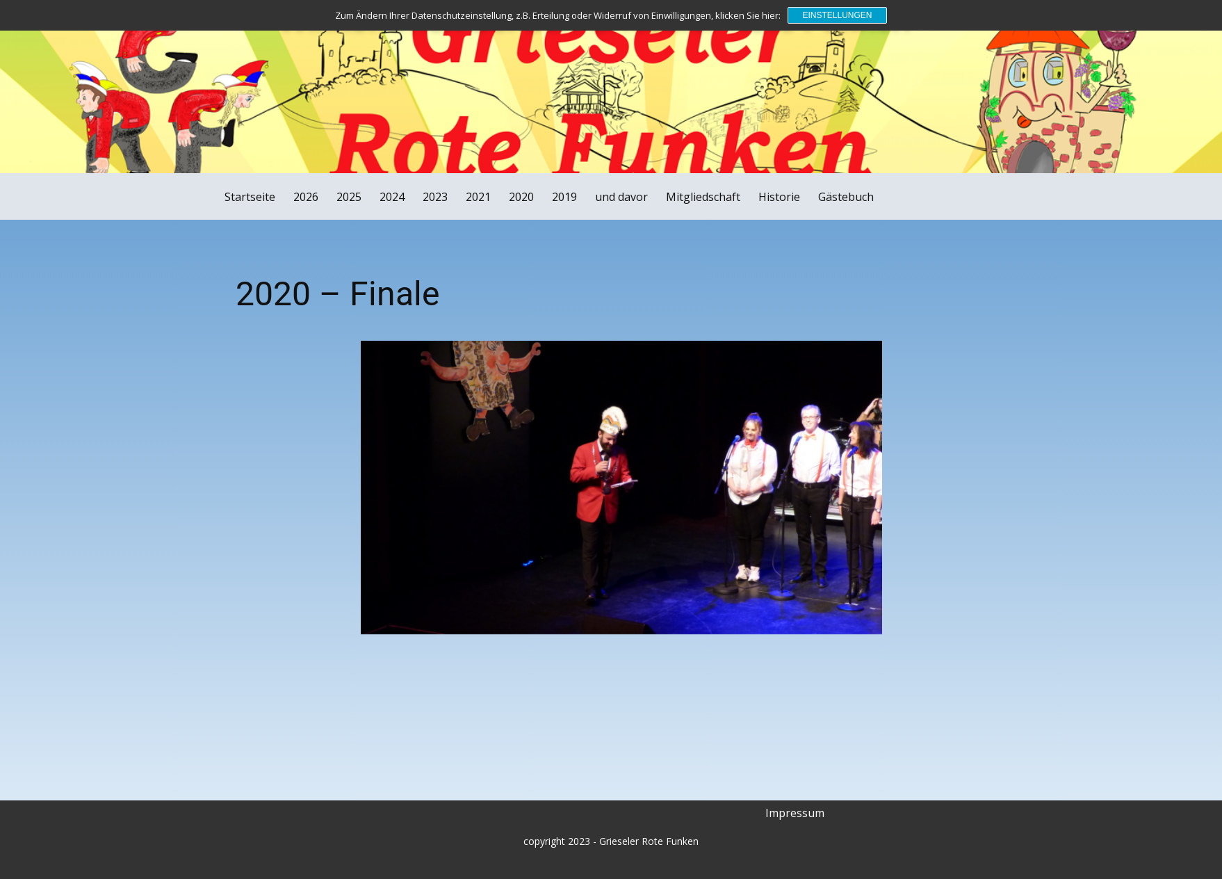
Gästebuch (846, 196)
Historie (779, 196)
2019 (564, 196)
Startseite (250, 196)
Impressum (794, 813)
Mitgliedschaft (703, 196)
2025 (348, 196)
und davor (621, 196)
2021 (478, 196)
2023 (435, 196)
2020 (521, 196)
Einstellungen (837, 15)
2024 (392, 196)
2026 (305, 196)
